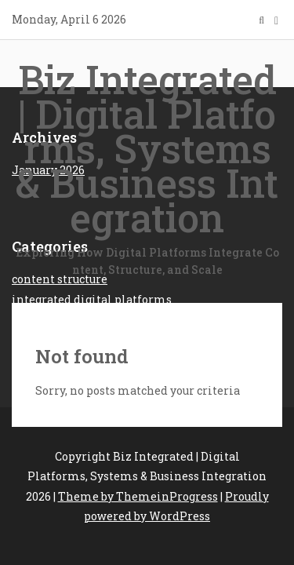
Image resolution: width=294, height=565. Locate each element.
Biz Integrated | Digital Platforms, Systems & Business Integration (147, 166)
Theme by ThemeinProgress (138, 496)
